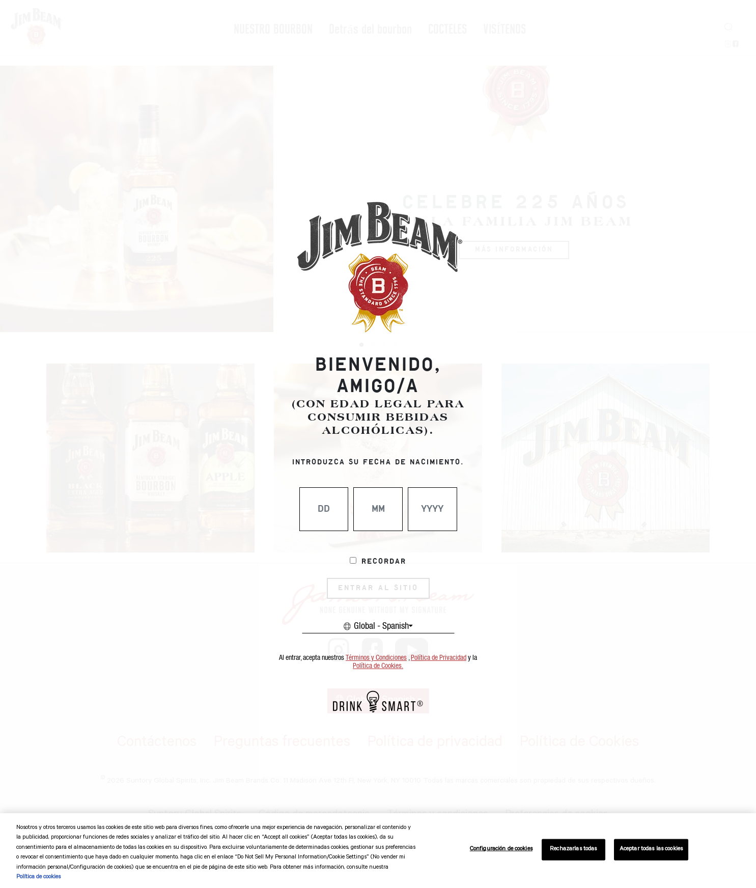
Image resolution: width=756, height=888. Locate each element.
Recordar (383, 561)
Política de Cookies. (378, 666)
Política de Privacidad (438, 658)
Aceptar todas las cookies (651, 849)
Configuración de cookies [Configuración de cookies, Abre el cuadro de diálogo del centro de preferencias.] (501, 849)
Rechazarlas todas (573, 849)
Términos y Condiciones (376, 658)
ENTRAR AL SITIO (378, 588)
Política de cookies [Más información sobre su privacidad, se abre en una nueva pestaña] (38, 877)
